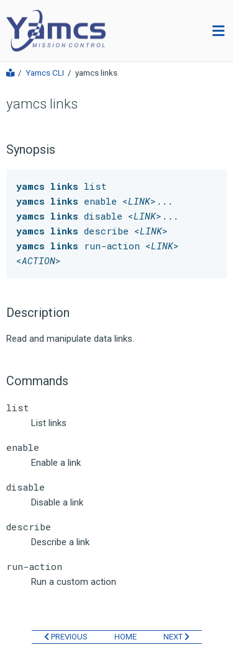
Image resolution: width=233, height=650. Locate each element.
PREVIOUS (66, 636)
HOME (125, 636)
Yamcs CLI (44, 73)
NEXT (176, 636)
